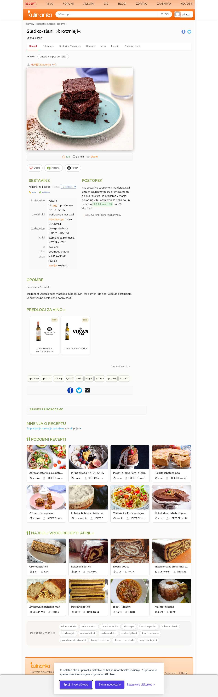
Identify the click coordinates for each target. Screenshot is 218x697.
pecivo (61, 23)
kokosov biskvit (169, 626)
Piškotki (183, 673)
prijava (77, 428)
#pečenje (34, 378)
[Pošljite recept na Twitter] (79, 390)
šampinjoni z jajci (148, 640)
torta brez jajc (68, 633)
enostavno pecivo (53, 56)
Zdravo (141, 3)
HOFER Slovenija (41, 64)
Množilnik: (56, 187)
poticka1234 (93, 612)
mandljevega (56, 219)
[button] (183, 14)
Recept (33, 46)
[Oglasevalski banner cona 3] (164, 103)
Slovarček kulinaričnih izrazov (104, 215)
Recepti (31, 3)
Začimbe (46, 192)
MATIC (131, 571)
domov (30, 23)
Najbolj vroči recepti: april (59, 533)
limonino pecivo (147, 626)
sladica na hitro (108, 633)
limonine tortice (110, 626)
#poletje (58, 378)
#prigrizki (112, 378)
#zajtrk (89, 378)
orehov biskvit (87, 633)
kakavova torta (68, 626)
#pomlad (46, 378)
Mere (34, 192)
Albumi (88, 3)
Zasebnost (170, 673)
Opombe (90, 46)
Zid (106, 3)
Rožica (132, 612)
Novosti (187, 3)
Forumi (68, 3)
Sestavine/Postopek (70, 46)
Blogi (122, 3)
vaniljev (53, 265)
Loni (46, 571)
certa (172, 612)
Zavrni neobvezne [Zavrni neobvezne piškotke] (110, 684)
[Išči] (165, 14)
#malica (99, 378)
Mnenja (115, 46)
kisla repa (129, 626)
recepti (40, 23)
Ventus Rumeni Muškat (75, 348)
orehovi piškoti (129, 633)
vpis (67, 428)
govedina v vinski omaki (73, 640)
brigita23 (181, 571)
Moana (55, 612)
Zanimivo (164, 3)
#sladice (123, 378)
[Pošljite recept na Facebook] (70, 390)
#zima (79, 378)
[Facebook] (183, 32)
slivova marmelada (124, 640)
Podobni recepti (132, 46)
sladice (51, 23)
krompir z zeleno (100, 640)
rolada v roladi (89, 626)
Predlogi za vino (44, 309)
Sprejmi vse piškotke (76, 684)
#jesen (69, 378)
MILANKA (92, 571)
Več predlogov (120, 366)
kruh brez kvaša (150, 633)
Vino (49, 3)
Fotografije (48, 46)
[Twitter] (189, 32)
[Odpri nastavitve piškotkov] (141, 685)
